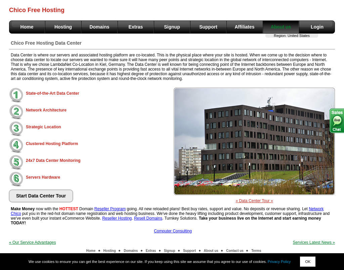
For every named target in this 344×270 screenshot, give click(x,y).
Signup (172, 27)
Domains (99, 27)
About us (281, 27)
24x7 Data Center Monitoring (53, 160)
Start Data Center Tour (41, 195)
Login (317, 27)
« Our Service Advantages (32, 242)
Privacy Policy (279, 262)
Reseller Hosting (117, 218)
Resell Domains (148, 218)
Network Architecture (46, 110)
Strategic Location (43, 127)
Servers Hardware (43, 177)
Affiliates (244, 27)
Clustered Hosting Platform (52, 143)
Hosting (63, 27)
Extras (136, 27)
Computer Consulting (173, 231)
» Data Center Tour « (254, 200)
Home (27, 27)
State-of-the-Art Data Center (52, 93)
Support (208, 27)
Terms (256, 251)
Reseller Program (110, 209)
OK (307, 262)
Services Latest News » (314, 242)
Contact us (235, 251)
